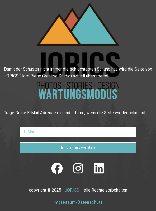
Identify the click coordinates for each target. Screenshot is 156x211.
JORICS (72, 190)
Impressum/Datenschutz (78, 202)
